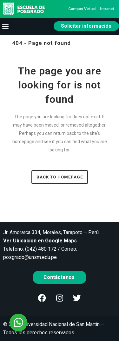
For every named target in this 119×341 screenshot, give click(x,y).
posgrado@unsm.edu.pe (30, 257)
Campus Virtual (82, 9)
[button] (5, 26)
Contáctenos (59, 277)
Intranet (107, 9)
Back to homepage (59, 177)
